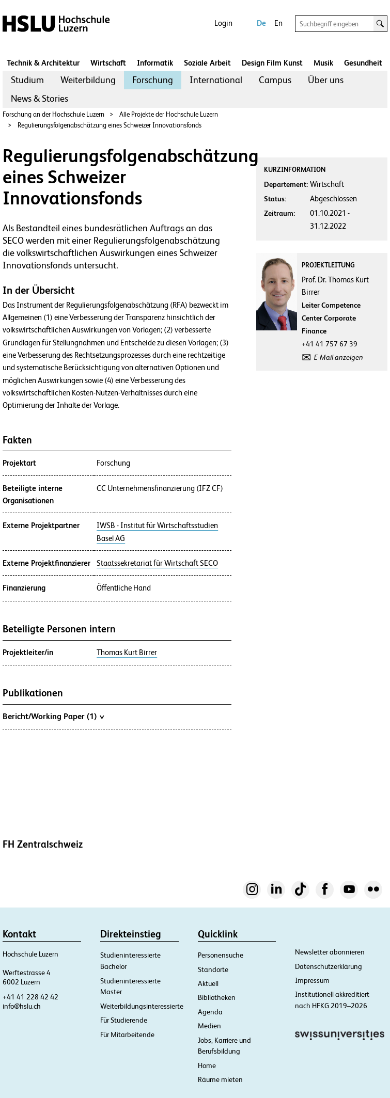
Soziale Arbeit (207, 62)
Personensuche (220, 955)
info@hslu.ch (22, 1006)
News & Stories (39, 98)
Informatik (155, 62)
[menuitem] (27, 80)
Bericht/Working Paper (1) (53, 716)
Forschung (152, 79)
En (278, 23)
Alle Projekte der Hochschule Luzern (168, 114)
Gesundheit (363, 62)
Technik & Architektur (43, 62)
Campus (275, 79)
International (216, 79)
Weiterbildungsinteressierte (141, 1006)
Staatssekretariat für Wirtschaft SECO (157, 563)
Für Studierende (123, 1020)
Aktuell (208, 983)
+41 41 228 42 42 (30, 997)
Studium (27, 79)
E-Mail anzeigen (338, 357)
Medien (209, 1026)
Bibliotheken (217, 997)
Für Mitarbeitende (127, 1034)
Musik (323, 62)
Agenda (210, 1012)
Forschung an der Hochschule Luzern (53, 114)
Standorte (213, 969)
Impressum (312, 980)
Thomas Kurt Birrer (127, 652)
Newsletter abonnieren (330, 952)
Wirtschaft (108, 62)
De (261, 23)
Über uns (326, 79)
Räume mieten (220, 1079)
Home (207, 1065)
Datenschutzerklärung (328, 966)
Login (223, 23)
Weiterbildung (88, 79)
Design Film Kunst (272, 62)
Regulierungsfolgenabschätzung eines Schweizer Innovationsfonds (109, 125)
